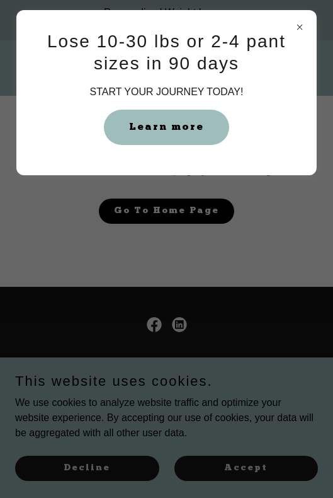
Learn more (166, 127)
